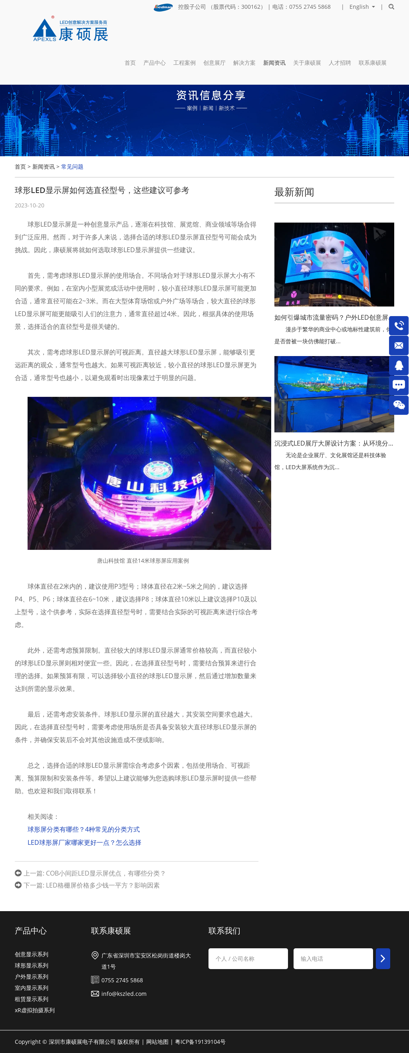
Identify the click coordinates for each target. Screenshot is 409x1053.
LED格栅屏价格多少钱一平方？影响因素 (103, 884)
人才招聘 (340, 30)
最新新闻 (294, 191)
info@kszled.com (124, 993)
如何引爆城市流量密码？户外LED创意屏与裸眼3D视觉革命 (334, 317)
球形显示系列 (31, 964)
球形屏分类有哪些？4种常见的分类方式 (84, 829)
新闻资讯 (274, 30)
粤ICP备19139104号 (200, 1041)
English (359, 7)
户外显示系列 (31, 975)
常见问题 (72, 166)
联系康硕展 (373, 30)
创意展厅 (214, 30)
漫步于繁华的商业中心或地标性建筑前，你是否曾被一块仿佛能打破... (333, 335)
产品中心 (154, 30)
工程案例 (184, 30)
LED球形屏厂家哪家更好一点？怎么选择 (84, 842)
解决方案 (244, 30)
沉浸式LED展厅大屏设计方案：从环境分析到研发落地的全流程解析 (334, 443)
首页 (130, 30)
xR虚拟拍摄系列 (35, 1009)
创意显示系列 (31, 953)
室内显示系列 (31, 987)
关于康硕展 (307, 30)
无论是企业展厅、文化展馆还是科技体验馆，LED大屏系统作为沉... (330, 461)
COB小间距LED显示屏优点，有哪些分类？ (106, 872)
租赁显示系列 (31, 998)
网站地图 (157, 1041)
